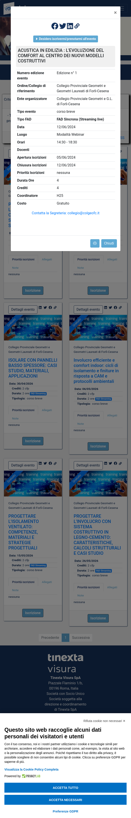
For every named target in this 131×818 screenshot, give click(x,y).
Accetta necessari (65, 800)
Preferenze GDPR (65, 811)
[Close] (115, 12)
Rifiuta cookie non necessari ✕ (104, 721)
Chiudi (109, 243)
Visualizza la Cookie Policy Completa (31, 769)
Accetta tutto (65, 788)
